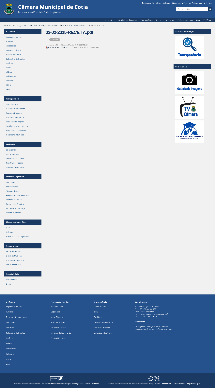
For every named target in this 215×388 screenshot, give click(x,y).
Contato (177, 3)
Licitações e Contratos (15, 117)
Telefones (10, 232)
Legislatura (55, 311)
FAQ (198, 20)
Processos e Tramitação (16, 208)
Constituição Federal (14, 163)
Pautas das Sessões (14, 199)
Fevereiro (78, 25)
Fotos (8, 67)
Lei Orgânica (11, 150)
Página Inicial (109, 20)
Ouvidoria (98, 317)
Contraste (198, 3)
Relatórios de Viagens (15, 121)
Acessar (209, 3)
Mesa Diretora (12, 186)
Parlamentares (57, 306)
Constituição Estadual (15, 158)
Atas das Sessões (13, 191)
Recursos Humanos (14, 113)
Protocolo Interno (13, 251)
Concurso (10, 327)
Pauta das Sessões (58, 327)
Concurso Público (13, 50)
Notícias (9, 63)
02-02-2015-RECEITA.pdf (57, 47)
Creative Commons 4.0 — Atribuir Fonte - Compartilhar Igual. (177, 383)
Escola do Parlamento (165, 20)
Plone (96, 383)
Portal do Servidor (13, 264)
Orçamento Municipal (15, 134)
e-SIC (96, 311)
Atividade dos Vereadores (17, 126)
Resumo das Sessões (15, 204)
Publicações (11, 76)
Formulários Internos (15, 260)
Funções (9, 41)
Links (8, 227)
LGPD (8, 85)
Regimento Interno (14, 37)
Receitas (63, 25)
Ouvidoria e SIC (12, 104)
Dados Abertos (100, 306)
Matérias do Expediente (61, 333)
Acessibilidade (164, 3)
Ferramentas (11, 279)
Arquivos (33, 25)
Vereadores (11, 45)
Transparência (147, 20)
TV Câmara (207, 20)
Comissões (10, 182)
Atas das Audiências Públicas (18, 195)
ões (9, 311)
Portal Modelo (52, 383)
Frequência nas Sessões (16, 130)
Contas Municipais (14, 212)
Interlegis (75, 383)
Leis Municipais (12, 154)
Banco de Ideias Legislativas (17, 236)
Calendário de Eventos (15, 59)
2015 (70, 25)
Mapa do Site (149, 3)
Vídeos (9, 72)
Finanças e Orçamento (48, 25)
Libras (8, 284)
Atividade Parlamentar (127, 20)
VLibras (187, 3)
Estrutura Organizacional (16, 317)
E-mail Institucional (14, 256)
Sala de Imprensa (185, 20)
